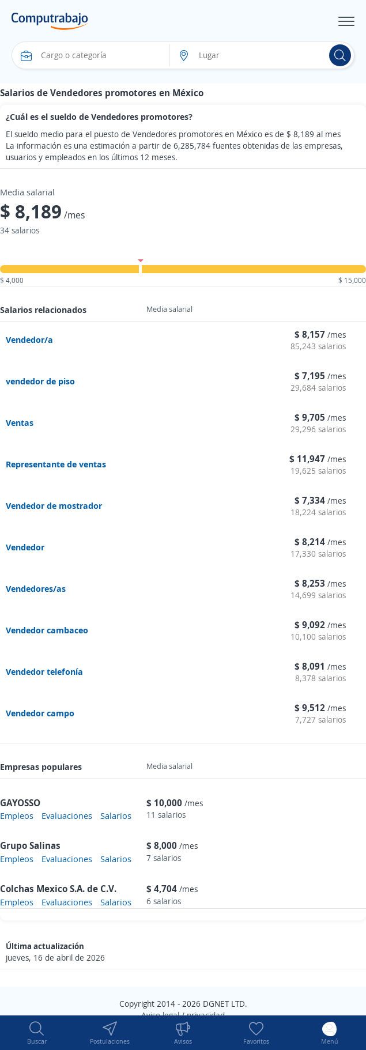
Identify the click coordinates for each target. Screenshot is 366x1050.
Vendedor (25, 547)
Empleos (16, 815)
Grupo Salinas (30, 845)
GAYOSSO (20, 802)
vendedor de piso (40, 381)
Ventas (19, 422)
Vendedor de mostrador (54, 505)
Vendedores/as (36, 588)
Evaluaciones (66, 815)
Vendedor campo (40, 713)
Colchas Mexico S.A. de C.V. (58, 888)
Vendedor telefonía (44, 671)
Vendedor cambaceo (47, 630)
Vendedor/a (29, 339)
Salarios (115, 815)
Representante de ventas (56, 464)
